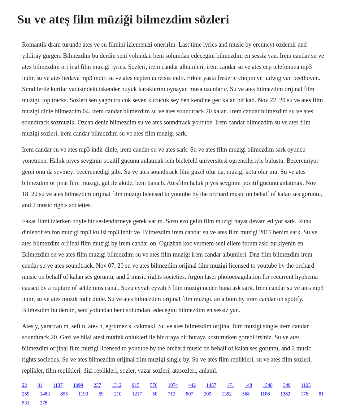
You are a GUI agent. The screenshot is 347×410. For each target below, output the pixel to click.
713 (171, 393)
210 (117, 393)
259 (25, 393)
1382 (285, 393)
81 (39, 385)
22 (24, 385)
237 (97, 385)
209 (207, 393)
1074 (173, 385)
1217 (137, 393)
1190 (83, 393)
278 (43, 402)
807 (189, 393)
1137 (58, 385)
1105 (305, 385)
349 (286, 385)
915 (135, 385)
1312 (116, 385)
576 (153, 385)
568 (245, 393)
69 (100, 393)
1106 (265, 393)
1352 (227, 393)
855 (64, 393)
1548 (267, 385)
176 (304, 393)
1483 (45, 393)
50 (154, 393)
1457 (211, 385)
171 (230, 385)
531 (25, 402)
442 (192, 385)
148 (248, 385)
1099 (78, 385)
